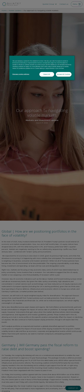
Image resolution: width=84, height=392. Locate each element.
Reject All (47, 74)
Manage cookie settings (20, 74)
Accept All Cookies (63, 74)
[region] (42, 68)
